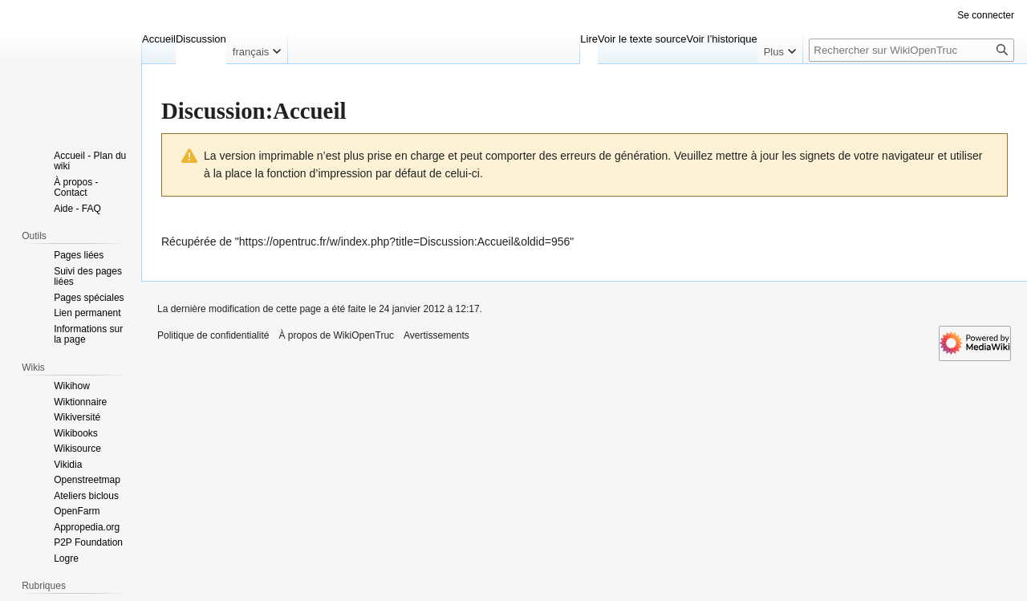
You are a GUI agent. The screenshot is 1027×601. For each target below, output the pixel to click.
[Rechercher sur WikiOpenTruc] (911, 50)
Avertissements (436, 335)
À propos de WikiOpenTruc (336, 335)
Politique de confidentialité (213, 335)
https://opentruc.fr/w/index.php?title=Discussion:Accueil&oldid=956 (404, 241)
